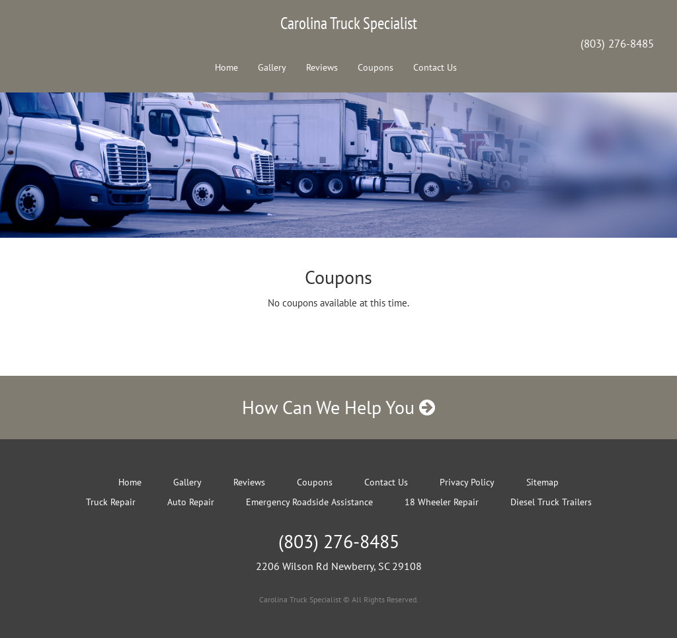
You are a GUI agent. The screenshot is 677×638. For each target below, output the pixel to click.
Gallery (272, 67)
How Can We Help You (338, 407)
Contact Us (435, 67)
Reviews (322, 67)
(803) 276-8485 (617, 43)
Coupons (375, 67)
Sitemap (542, 482)
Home (226, 67)
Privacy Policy (467, 482)
